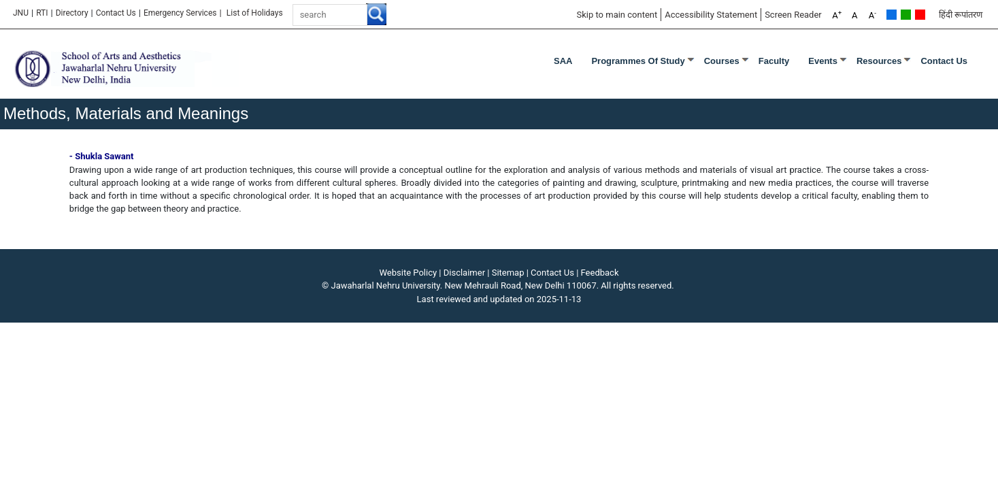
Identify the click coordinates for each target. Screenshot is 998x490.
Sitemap (508, 272)
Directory (72, 13)
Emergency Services (180, 13)
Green (906, 15)
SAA (563, 61)
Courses (721, 61)
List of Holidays (255, 13)
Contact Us (116, 13)
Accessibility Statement (711, 15)
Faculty (774, 61)
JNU (21, 13)
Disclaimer (464, 272)
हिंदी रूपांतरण (960, 15)
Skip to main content (616, 15)
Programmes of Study (637, 61)
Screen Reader (793, 15)
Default (891, 15)
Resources (878, 61)
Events (822, 61)
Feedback (600, 272)
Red (920, 15)
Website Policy (408, 272)
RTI (42, 13)
